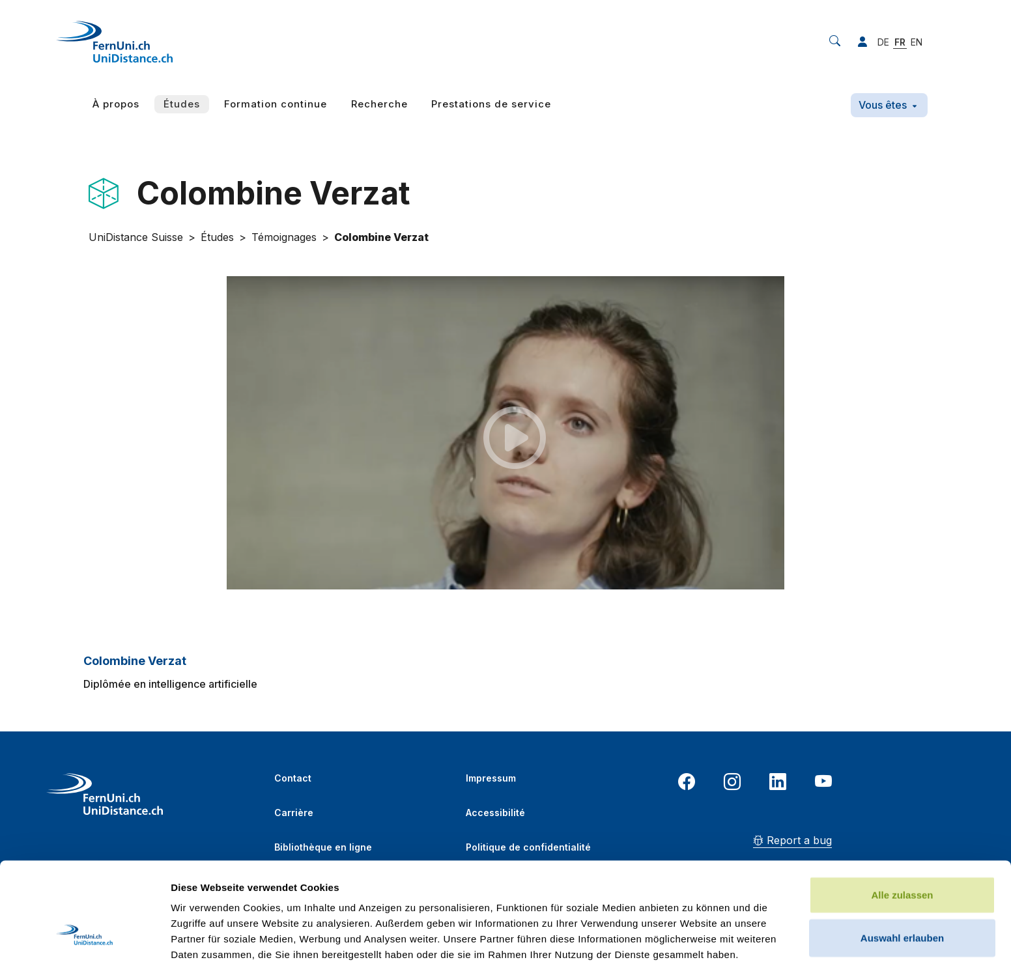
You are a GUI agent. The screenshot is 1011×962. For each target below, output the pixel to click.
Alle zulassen (902, 802)
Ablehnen (902, 888)
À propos (116, 104)
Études (182, 104)
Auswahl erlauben (902, 845)
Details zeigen (693, 936)
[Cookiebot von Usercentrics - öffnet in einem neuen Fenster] (84, 936)
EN (916, 42)
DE (883, 42)
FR (899, 42)
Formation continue (275, 104)
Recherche (379, 104)
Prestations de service (491, 104)
